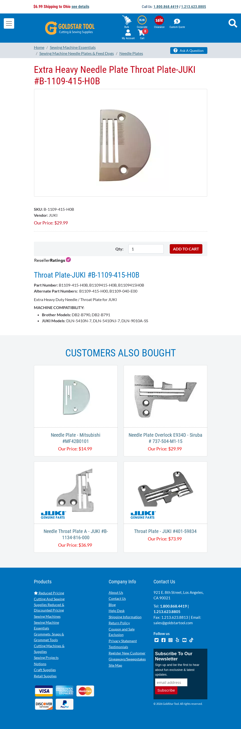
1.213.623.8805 (193, 6)
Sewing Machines (47, 616)
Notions (40, 664)
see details (80, 6)
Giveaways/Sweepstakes (127, 659)
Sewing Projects (46, 657)
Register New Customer (127, 653)
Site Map (115, 665)
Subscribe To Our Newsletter (173, 656)
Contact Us (117, 598)
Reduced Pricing (49, 593)
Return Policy (119, 623)
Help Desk (117, 611)
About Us (116, 592)
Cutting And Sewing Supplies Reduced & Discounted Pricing (49, 604)
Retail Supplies (45, 676)
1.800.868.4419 (166, 6)
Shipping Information (125, 617)
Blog (112, 605)
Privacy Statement (123, 641)
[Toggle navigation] (9, 23)
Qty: (119, 248)
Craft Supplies (45, 670)
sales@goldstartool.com (173, 623)
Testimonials (118, 647)
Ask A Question (188, 50)
